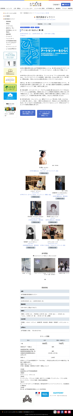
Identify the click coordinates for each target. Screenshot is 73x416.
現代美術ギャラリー (28, 13)
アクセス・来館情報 (67, 8)
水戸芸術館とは (50, 8)
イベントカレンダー (27, 8)
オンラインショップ (11, 46)
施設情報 (8, 34)
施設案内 (58, 8)
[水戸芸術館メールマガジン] (69, 412)
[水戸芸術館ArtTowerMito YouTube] (65, 412)
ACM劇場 (7, 16)
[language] (56, 4)
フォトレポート (10, 38)
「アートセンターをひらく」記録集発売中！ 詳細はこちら (45, 113)
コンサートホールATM (10, 13)
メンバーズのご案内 (39, 8)
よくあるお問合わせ (11, 48)
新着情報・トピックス (6, 8)
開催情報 (40, 24)
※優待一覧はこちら (25, 364)
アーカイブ (9, 36)
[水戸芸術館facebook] (62, 412)
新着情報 (8, 21)
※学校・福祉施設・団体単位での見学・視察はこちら (33, 366)
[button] (55, 412)
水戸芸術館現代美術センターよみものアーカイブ (11, 42)
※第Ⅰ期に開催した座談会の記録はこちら (27, 112)
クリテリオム (9, 25)
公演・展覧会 (17, 8)
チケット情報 (47, 24)
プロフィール (44, 173)
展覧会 (8, 23)
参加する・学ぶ (10, 28)
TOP (21, 13)
